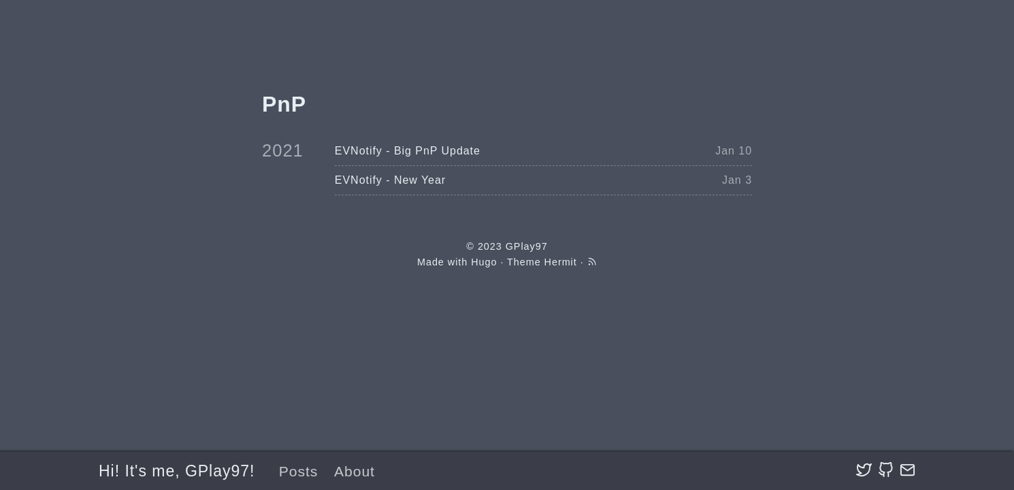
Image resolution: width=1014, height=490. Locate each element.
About (354, 471)
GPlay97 (527, 246)
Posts (298, 471)
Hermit (560, 262)
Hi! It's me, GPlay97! (177, 471)
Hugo (484, 262)
